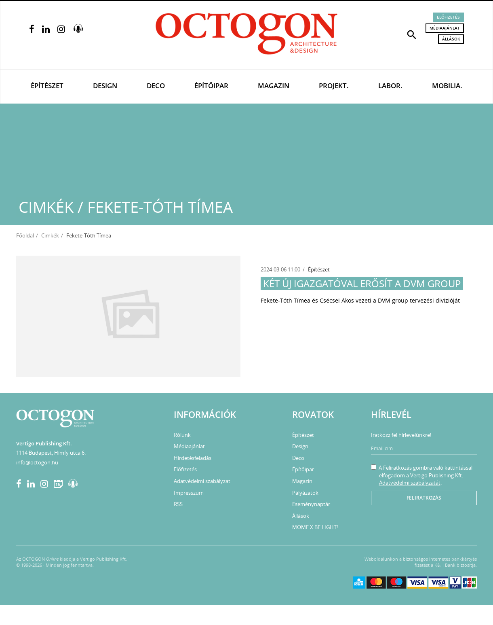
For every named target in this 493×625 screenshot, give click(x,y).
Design (105, 85)
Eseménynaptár (311, 504)
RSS (178, 504)
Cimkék (50, 235)
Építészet (47, 85)
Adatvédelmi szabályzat (202, 481)
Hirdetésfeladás (192, 458)
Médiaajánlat (445, 28)
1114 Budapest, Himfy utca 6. (51, 452)
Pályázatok (305, 492)
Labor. (390, 85)
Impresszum (189, 492)
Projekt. (334, 85)
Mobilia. (447, 85)
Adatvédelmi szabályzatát (409, 482)
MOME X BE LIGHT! (315, 527)
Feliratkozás (424, 497)
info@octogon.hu (37, 462)
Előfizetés (448, 17)
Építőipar (211, 85)
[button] (412, 34)
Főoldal (25, 235)
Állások (451, 39)
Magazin (273, 85)
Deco (156, 85)
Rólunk (182, 435)
